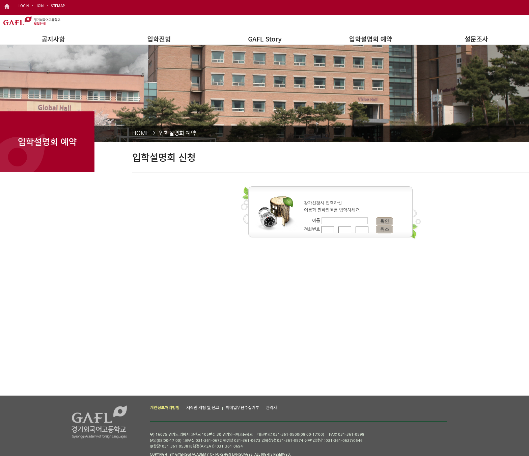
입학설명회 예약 (370, 38)
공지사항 (53, 38)
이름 (316, 220)
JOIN (40, 5)
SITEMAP (58, 5)
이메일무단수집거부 (242, 408)
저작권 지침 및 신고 (202, 408)
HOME (140, 133)
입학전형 (159, 38)
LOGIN (24, 5)
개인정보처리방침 (164, 408)
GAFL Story (265, 38)
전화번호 (312, 229)
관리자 (271, 408)
